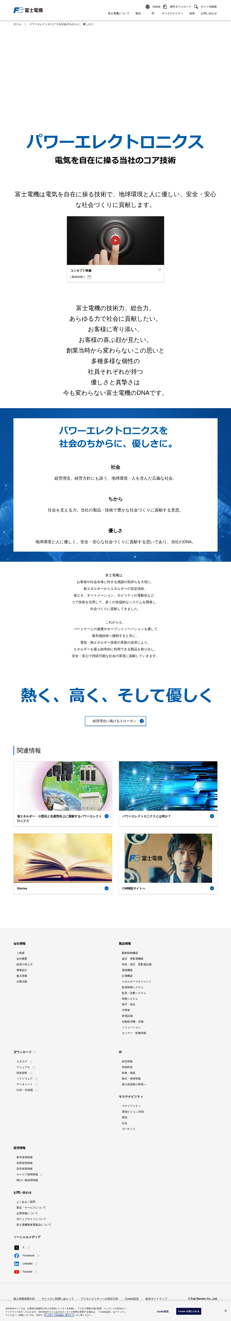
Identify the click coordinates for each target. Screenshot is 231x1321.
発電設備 (127, 1015)
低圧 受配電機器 (132, 958)
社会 (124, 1123)
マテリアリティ (131, 1106)
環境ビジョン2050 (133, 1111)
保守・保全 (128, 1004)
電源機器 (127, 970)
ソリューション (131, 1027)
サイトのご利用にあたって (58, 1298)
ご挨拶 (20, 953)
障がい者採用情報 (27, 1180)
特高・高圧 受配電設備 (136, 964)
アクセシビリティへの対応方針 (99, 1298)
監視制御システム (132, 987)
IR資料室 (127, 1067)
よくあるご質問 (25, 1201)
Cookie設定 (132, 1298)
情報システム (130, 998)
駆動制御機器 (130, 953)
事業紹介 (21, 970)
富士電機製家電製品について (33, 1224)
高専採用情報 (24, 1163)
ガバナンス (128, 1128)
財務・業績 (128, 1072)
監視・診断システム (134, 993)
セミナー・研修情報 (134, 1033)
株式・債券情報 (131, 1078)
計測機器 (127, 975)
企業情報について (27, 1213)
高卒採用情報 (24, 1168)
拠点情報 (21, 975)
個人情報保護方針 (24, 1298)
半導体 (126, 1010)
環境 (124, 1117)
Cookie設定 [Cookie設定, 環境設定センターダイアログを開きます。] (163, 1311)
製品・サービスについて (31, 1207)
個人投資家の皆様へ (134, 1084)
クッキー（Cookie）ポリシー (59, 1315)
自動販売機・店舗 (132, 1021)
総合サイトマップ (156, 1298)
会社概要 (21, 958)
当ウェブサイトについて (31, 1219)
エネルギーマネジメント (136, 981)
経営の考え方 (24, 964)
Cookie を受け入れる (188, 1311)
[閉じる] (225, 1310)
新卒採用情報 (24, 1157)
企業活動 (21, 981)
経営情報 (127, 1061)
